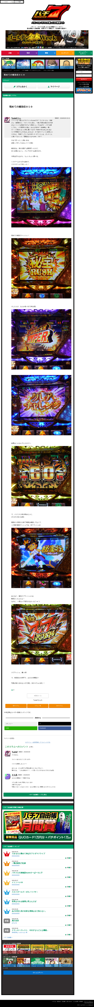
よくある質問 (75, 1001)
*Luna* (16, 118)
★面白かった (38, 695)
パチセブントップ (7, 70)
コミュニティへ (38, 972)
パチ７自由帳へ (8, 937)
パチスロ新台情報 (84, 84)
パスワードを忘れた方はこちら (83, 82)
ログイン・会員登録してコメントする (37, 742)
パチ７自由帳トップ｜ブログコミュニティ (31, 70)
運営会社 (59, 1001)
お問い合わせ (69, 1001)
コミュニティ (17, 70)
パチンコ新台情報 (84, 86)
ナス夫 (14, 775)
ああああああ (16, 856)
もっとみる (5, 954)
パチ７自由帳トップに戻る (38, 794)
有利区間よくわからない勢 (19, 932)
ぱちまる (14, 923)
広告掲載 (63, 1001)
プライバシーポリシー (88, 1001)
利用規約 (81, 1001)
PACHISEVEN (90, 1002)
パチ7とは (54, 1001)
